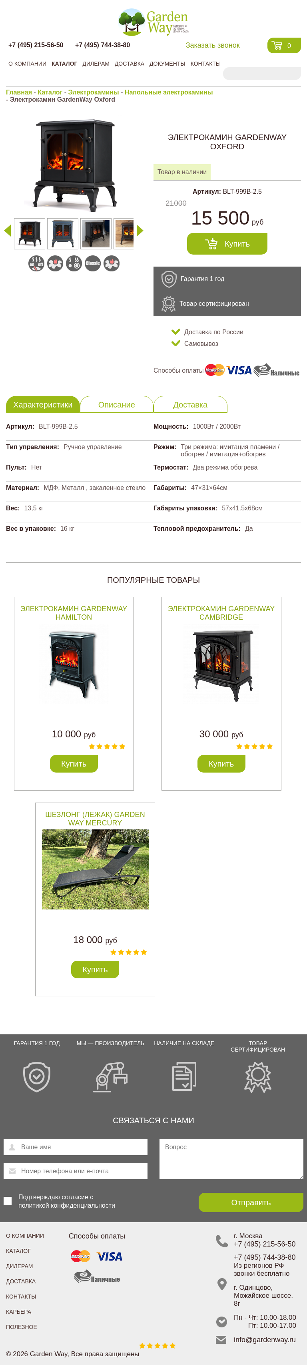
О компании (27, 63)
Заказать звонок (213, 45)
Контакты (206, 63)
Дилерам (95, 63)
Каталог (65, 63)
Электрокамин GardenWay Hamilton (74, 613)
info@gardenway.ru (265, 1340)
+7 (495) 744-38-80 (102, 45)
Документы (167, 63)
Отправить (251, 1202)
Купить (237, 243)
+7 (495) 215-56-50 (35, 45)
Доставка (129, 63)
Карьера (18, 1312)
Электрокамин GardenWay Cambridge (221, 613)
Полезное (21, 1327)
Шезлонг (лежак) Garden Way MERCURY (95, 819)
